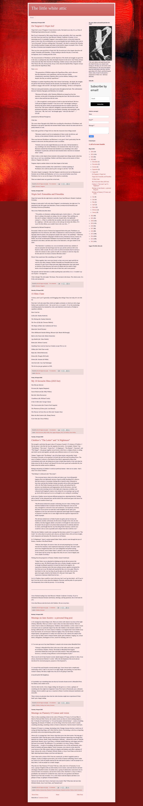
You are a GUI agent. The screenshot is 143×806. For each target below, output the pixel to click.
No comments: (52, 184)
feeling (42, 705)
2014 (92, 236)
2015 (92, 233)
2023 (92, 159)
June (93, 199)
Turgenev (42, 186)
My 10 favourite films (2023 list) (45, 381)
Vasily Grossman (78, 790)
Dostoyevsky (43, 790)
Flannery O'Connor (51, 790)
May (93, 202)
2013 (92, 239)
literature (38, 186)
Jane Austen (47, 705)
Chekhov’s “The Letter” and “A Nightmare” (50, 440)
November (95, 164)
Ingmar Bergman (56, 432)
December (95, 161)
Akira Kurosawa (39, 432)
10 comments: (52, 702)
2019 (92, 223)
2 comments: (52, 607)
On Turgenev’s (42, 26)
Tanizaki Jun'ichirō (65, 790)
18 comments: (52, 430)
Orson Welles (73, 432)
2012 (92, 241)
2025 (92, 154)
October (94, 167)
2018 (92, 226)
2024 (92, 157)
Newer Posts (35, 794)
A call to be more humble (97, 144)
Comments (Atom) (43, 797)
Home (32, 17)
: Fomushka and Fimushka (47, 194)
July (93, 197)
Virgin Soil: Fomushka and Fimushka (101, 176)
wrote (35, 69)
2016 (92, 231)
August (94, 172)
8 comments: (52, 787)
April (93, 204)
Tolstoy (72, 790)
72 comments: (52, 370)
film (37, 373)
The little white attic (49, 8)
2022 (92, 215)
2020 (92, 220)
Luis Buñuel (66, 432)
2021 (92, 218)
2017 (92, 228)
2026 (92, 151)
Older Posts (80, 794)
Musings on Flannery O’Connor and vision (50, 713)
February (94, 210)
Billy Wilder (47, 432)
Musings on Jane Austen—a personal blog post (52, 618)
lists (39, 373)
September (95, 169)
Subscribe (100, 104)
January (94, 212)
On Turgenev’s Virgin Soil (98, 174)
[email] (100, 99)
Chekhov (38, 610)
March (94, 207)
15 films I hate (37, 294)
